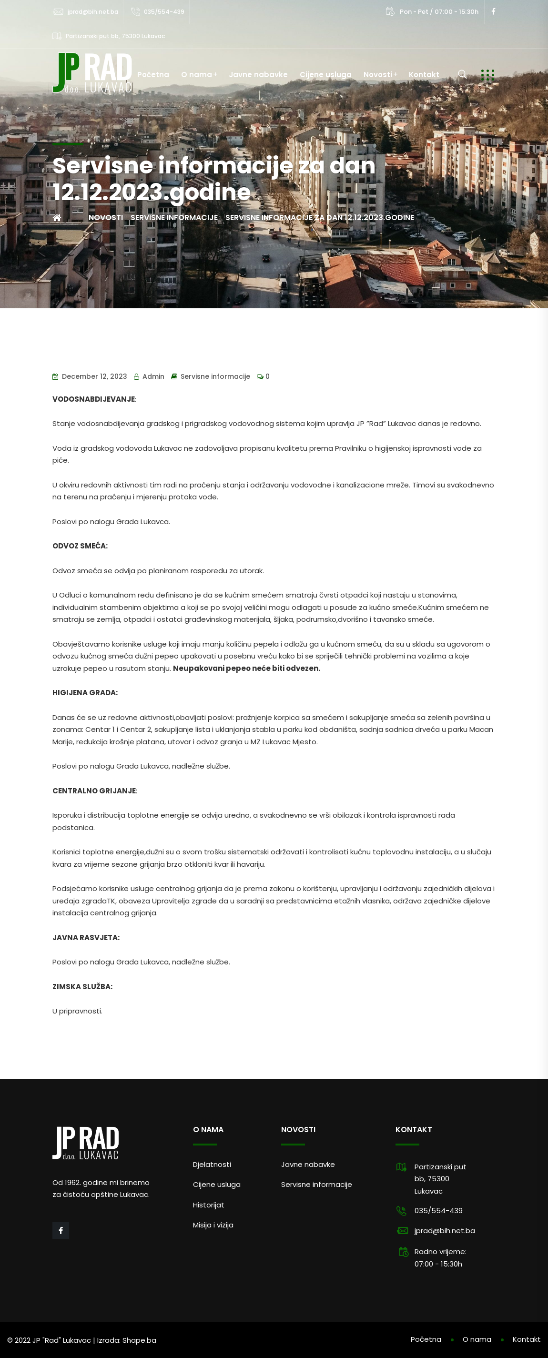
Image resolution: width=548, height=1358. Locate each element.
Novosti (378, 75)
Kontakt (424, 75)
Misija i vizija (213, 1225)
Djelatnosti (212, 1164)
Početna (153, 75)
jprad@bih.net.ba (93, 12)
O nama (196, 75)
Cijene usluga (326, 75)
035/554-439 (164, 12)
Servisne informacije (215, 376)
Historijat (208, 1205)
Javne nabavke (258, 75)
